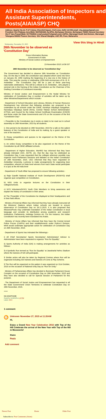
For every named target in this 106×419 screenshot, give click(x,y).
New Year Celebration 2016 (40, 325)
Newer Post (6, 411)
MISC (11, 300)
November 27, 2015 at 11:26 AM (35, 316)
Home (36, 411)
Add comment (12, 344)
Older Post (66, 411)
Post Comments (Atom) (23, 416)
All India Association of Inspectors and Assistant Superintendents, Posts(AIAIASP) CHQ (55, 17)
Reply (13, 338)
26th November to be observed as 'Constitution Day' (28, 49)
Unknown (14, 316)
